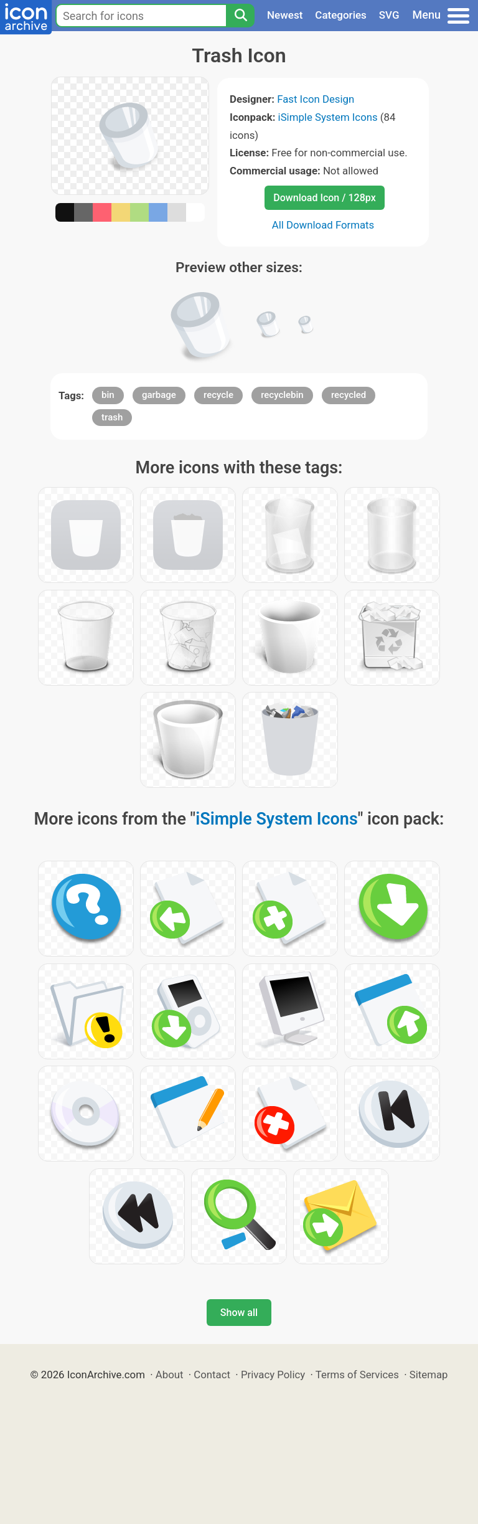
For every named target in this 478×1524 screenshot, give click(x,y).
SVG (389, 15)
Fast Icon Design (315, 99)
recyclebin (282, 394)
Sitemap (429, 1374)
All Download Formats (323, 225)
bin (108, 394)
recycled (348, 394)
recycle (218, 394)
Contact (212, 1374)
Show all (239, 1312)
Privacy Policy (273, 1374)
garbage (159, 394)
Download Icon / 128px (324, 198)
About (170, 1374)
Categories (341, 15)
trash (112, 417)
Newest (284, 15)
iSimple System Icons (328, 117)
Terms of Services (357, 1374)
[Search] (240, 15)
